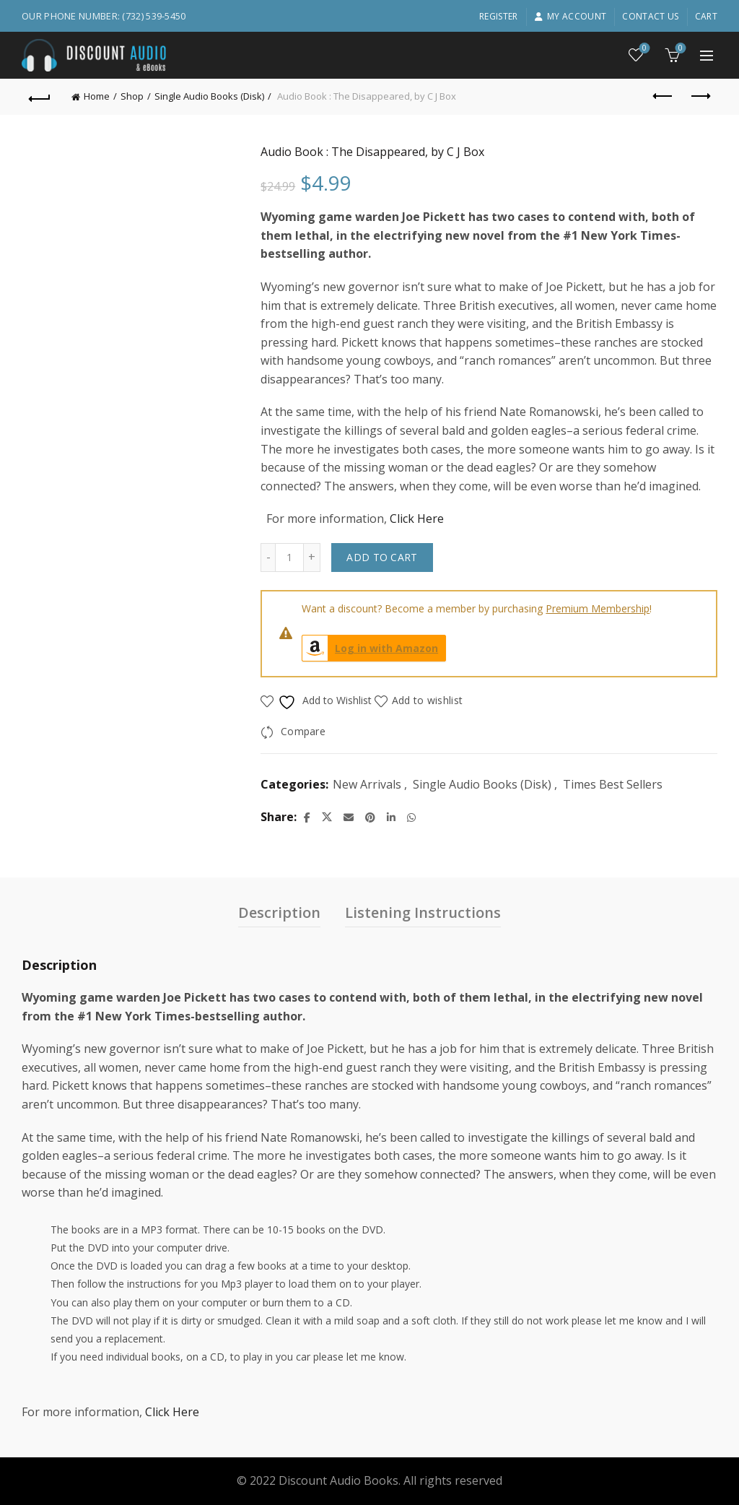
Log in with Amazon (370, 648)
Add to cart (381, 557)
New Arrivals (367, 784)
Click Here (417, 518)
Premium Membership (598, 608)
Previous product (663, 96)
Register (498, 16)
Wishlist (643, 48)
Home (97, 96)
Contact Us (650, 16)
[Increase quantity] (312, 557)
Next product (699, 96)
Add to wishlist (427, 700)
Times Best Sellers (613, 784)
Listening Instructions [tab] (423, 912)
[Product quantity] (289, 557)
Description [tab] (279, 912)
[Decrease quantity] (268, 557)
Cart (706, 16)
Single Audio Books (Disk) (209, 96)
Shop (132, 96)
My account (570, 16)
